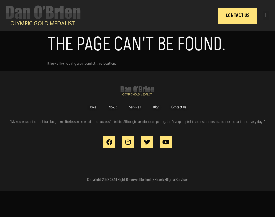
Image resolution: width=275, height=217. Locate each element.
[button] (266, 15)
